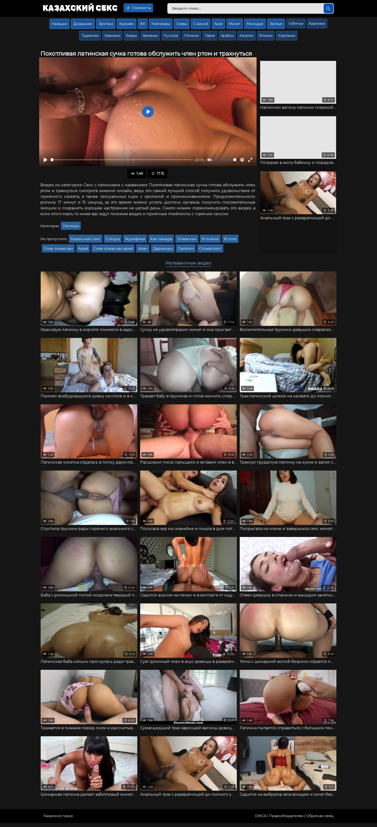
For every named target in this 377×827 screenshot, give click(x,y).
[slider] (121, 162)
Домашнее (82, 26)
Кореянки (286, 37)
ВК (142, 26)
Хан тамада (161, 241)
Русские (170, 37)
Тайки (210, 37)
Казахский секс (82, 8)
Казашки (59, 26)
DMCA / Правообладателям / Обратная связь (294, 820)
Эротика (106, 26)
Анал (218, 26)
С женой (200, 26)
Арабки (227, 37)
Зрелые (276, 26)
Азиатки (246, 37)
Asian (143, 250)
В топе (230, 241)
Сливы (181, 26)
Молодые (255, 26)
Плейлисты (145, 8)
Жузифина (135, 241)
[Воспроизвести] (45, 162)
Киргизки (317, 25)
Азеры (131, 37)
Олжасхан (186, 241)
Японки (265, 37)
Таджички (90, 37)
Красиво (126, 26)
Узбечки (296, 25)
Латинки (191, 37)
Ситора (113, 241)
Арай (83, 250)
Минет (234, 26)
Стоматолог (210, 250)
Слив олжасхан (58, 250)
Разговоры (160, 26)
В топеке (210, 241)
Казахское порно (58, 820)
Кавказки (112, 37)
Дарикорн (163, 250)
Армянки (150, 37)
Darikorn (186, 250)
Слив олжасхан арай (113, 250)
